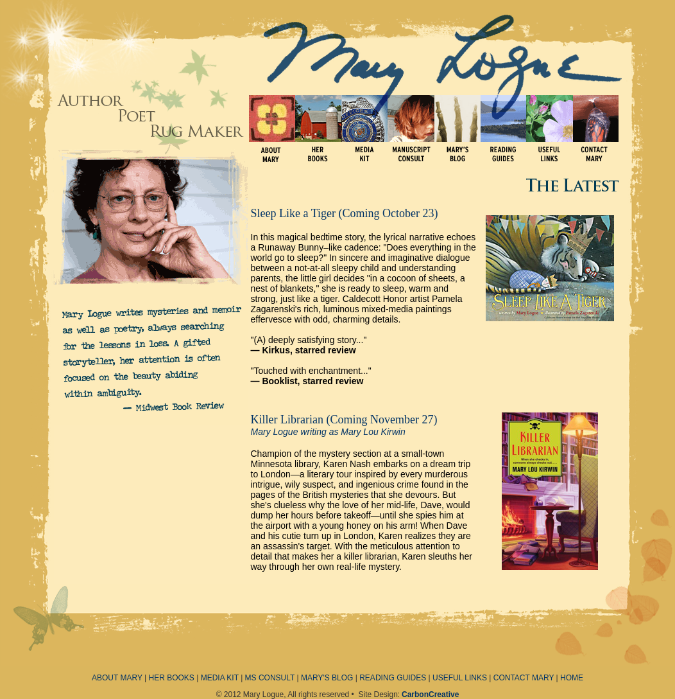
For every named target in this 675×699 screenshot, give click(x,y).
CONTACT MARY (523, 677)
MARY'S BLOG (327, 677)
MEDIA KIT (220, 677)
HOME (571, 677)
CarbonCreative (430, 694)
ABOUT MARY (117, 677)
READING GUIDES (392, 677)
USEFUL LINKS (459, 677)
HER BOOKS (171, 677)
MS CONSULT (270, 677)
